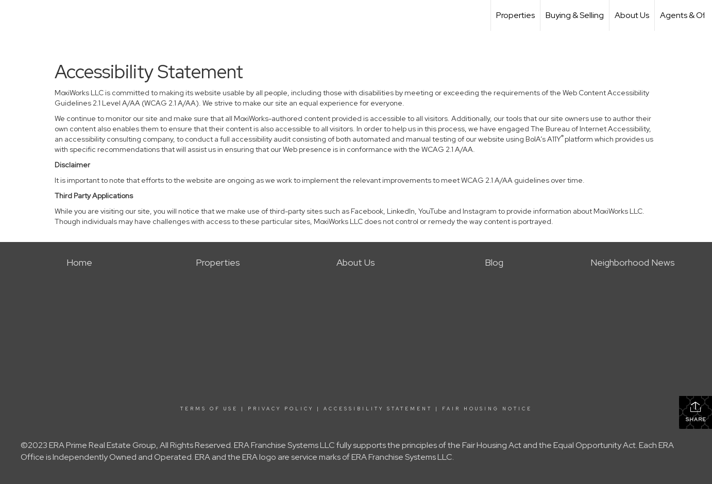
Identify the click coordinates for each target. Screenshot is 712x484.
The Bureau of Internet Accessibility (590, 128)
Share (696, 412)
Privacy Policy (281, 409)
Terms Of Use (209, 409)
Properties (515, 15)
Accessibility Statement (378, 409)
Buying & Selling (575, 15)
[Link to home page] (13, 15)
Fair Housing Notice (487, 409)
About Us (632, 15)
